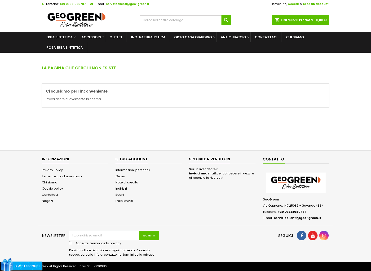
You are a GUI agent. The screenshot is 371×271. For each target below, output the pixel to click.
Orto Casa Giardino (193, 37)
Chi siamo (295, 37)
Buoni (119, 194)
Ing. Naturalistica (148, 37)
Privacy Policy (52, 170)
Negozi (47, 201)
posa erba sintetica (64, 47)
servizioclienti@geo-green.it (127, 4)
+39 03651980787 (72, 4)
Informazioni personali (132, 170)
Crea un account (316, 4)
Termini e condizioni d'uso (62, 176)
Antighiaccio (233, 37)
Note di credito (126, 182)
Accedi (293, 4)
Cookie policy (52, 188)
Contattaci (266, 37)
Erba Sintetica (59, 37)
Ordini (120, 176)
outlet (116, 37)
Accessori (91, 37)
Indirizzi (121, 188)
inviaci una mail (202, 173)
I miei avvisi (124, 201)
